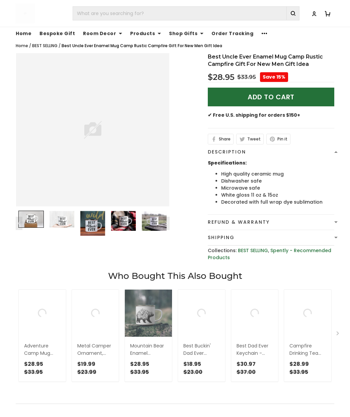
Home (23, 33)
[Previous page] (19, 223)
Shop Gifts (186, 33)
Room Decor (102, 33)
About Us (274, 411)
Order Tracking (232, 33)
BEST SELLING (45, 45)
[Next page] (166, 223)
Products (145, 33)
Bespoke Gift (57, 33)
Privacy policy (197, 411)
